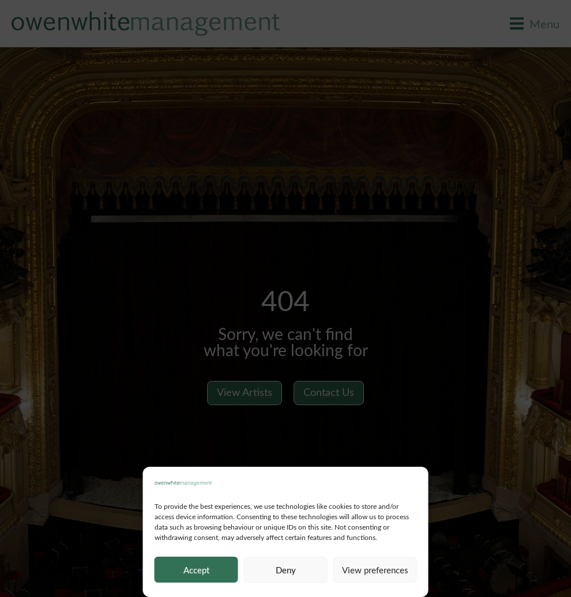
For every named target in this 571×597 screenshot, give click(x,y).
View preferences (375, 570)
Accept (196, 570)
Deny (286, 570)
